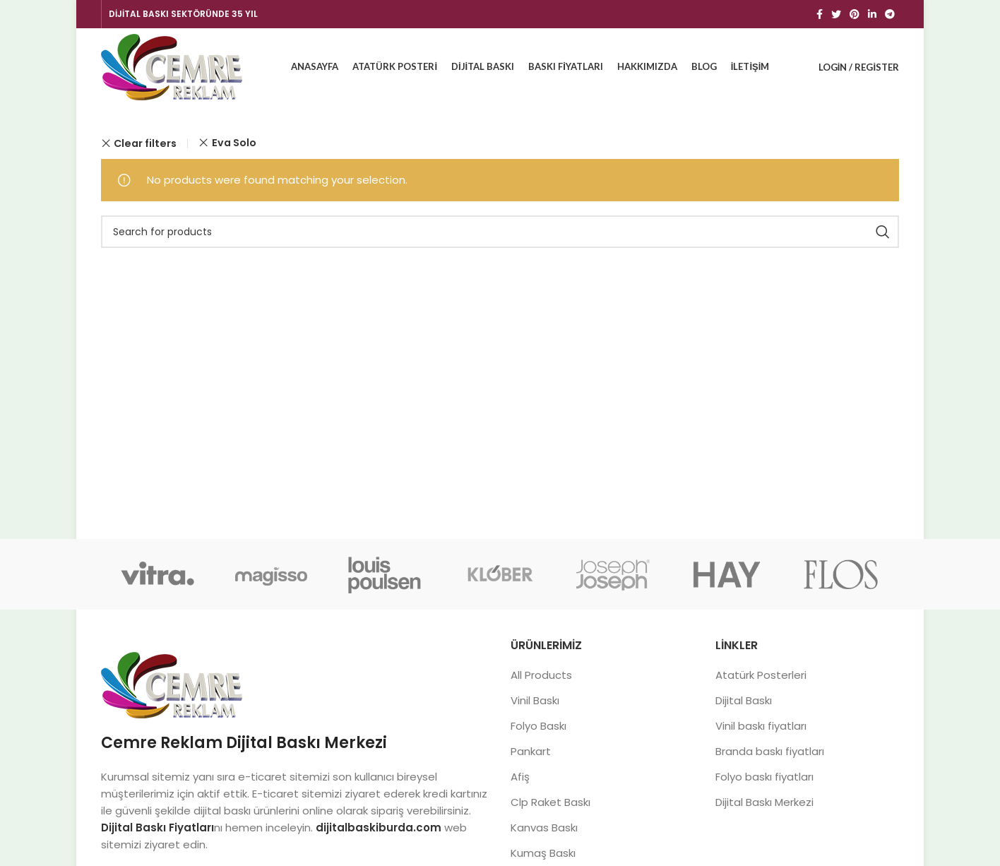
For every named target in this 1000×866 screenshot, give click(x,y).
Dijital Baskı (743, 700)
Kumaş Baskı (543, 853)
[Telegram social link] (890, 14)
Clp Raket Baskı (550, 802)
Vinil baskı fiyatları (760, 725)
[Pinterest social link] (854, 14)
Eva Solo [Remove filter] (234, 143)
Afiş (520, 776)
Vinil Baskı (535, 700)
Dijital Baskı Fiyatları (157, 827)
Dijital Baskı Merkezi (764, 802)
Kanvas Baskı (544, 827)
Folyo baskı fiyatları (764, 776)
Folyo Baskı (538, 725)
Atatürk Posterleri (760, 675)
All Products (541, 675)
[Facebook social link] (819, 14)
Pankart (531, 751)
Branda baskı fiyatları (769, 751)
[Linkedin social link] (872, 14)
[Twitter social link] (836, 14)
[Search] (500, 231)
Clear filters (145, 143)
